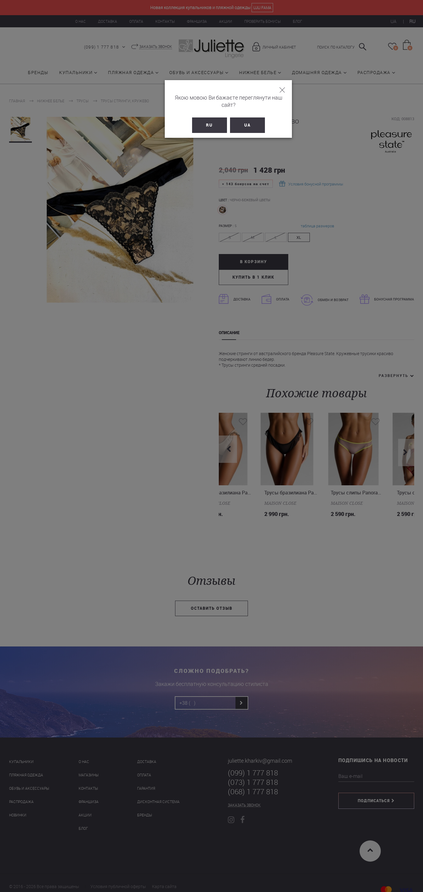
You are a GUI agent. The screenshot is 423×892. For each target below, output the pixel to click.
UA (230, 117)
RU (192, 117)
